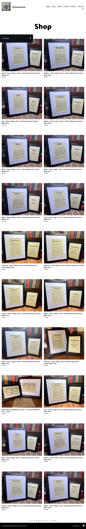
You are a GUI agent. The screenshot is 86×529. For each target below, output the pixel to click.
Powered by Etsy (21, 526)
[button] (16, 38)
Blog (53, 6)
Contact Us (76, 526)
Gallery (73, 6)
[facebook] (83, 526)
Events (66, 6)
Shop (48, 6)
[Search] (83, 9)
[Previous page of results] (30, 521)
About (59, 6)
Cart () (81, 6)
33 (53, 521)
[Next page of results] (55, 521)
